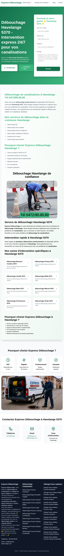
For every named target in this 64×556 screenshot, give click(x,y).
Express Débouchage (11, 2)
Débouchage (27, 2)
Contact (60, 2)
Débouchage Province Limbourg (32, 510)
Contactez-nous (26, 67)
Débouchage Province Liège (30, 507)
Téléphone (39, 43)
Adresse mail (40, 35)
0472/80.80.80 (9, 68)
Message (39, 51)
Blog (54, 2)
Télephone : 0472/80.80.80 (9, 539)
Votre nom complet (41, 28)
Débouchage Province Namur (31, 518)
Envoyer (48, 68)
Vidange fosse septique (42, 2)
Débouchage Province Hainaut (31, 499)
